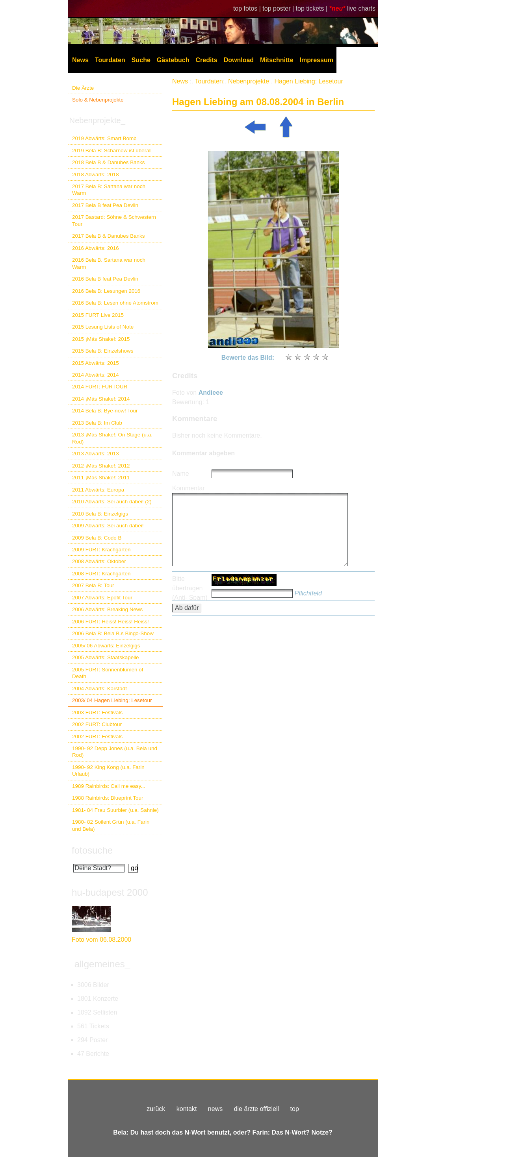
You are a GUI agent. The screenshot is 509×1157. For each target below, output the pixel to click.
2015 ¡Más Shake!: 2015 (101, 339)
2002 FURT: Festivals (97, 736)
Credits (206, 60)
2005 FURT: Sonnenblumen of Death (107, 673)
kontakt (186, 1108)
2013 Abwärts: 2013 (95, 454)
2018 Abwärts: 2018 (95, 174)
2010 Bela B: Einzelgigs (100, 514)
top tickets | (312, 8)
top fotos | (247, 8)
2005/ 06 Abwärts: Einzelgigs (106, 646)
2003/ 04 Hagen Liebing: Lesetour (112, 700)
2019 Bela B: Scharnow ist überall (112, 150)
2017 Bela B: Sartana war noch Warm (108, 189)
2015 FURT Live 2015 (98, 315)
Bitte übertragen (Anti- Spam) (190, 588)
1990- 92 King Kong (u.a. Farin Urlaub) (108, 770)
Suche (141, 60)
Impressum (316, 60)
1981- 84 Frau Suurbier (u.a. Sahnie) (115, 810)
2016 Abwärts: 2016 (95, 248)
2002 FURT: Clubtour (97, 724)
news (215, 1108)
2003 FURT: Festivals (97, 712)
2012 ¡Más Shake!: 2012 (101, 466)
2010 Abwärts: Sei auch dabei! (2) (112, 502)
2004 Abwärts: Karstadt (99, 688)
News (80, 60)
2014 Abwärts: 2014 (95, 375)
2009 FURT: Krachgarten (101, 550)
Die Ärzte (83, 88)
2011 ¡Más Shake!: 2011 (101, 478)
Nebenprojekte (248, 81)
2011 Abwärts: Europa (98, 490)
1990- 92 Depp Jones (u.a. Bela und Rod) (114, 751)
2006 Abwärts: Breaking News (107, 609)
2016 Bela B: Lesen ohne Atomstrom (115, 303)
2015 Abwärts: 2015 (95, 363)
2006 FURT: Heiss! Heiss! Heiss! (110, 622)
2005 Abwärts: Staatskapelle (105, 657)
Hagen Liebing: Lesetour (308, 81)
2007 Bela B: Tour (93, 585)
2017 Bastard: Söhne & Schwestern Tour (114, 220)
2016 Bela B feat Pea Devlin (105, 279)
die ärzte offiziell (256, 1108)
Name (180, 473)
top (294, 1108)
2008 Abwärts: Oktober (99, 561)
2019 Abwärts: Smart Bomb (104, 138)
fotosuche (92, 850)
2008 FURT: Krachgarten (101, 574)
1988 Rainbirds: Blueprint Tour (107, 798)
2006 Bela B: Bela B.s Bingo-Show (113, 633)
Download (239, 60)
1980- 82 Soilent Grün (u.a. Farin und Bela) (110, 825)
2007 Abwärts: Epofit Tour (102, 598)
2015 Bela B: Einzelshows (102, 351)
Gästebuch (173, 60)
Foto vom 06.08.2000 (101, 939)
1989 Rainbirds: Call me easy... (108, 786)
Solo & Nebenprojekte (98, 100)
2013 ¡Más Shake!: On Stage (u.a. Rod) (112, 438)
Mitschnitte (276, 60)
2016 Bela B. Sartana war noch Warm (108, 263)
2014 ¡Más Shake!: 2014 (101, 399)
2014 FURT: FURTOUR (99, 387)
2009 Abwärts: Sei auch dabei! (108, 526)
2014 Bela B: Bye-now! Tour (104, 411)
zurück (156, 1108)
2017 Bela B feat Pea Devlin (105, 205)
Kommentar (188, 488)
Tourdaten (110, 60)
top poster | (278, 8)
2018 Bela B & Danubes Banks (108, 162)
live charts (361, 8)
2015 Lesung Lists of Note (103, 327)
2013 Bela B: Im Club (97, 423)
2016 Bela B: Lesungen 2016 (106, 291)
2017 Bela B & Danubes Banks (108, 236)
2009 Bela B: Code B (97, 538)
